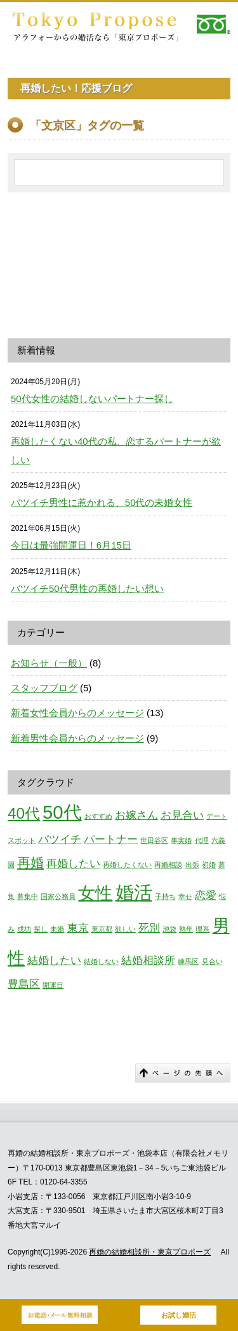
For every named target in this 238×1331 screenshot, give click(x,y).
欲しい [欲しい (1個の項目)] (125, 929)
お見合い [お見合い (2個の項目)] (182, 815)
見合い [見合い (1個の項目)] (212, 961)
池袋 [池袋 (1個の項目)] (169, 929)
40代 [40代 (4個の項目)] (24, 813)
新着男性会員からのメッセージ (77, 738)
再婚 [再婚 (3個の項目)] (30, 862)
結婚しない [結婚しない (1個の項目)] (101, 961)
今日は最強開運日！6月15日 (71, 545)
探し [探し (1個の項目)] (41, 929)
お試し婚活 (178, 1315)
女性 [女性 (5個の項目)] (95, 893)
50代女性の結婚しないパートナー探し (92, 398)
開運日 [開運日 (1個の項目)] (53, 985)
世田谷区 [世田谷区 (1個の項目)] (154, 840)
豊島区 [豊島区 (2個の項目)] (24, 984)
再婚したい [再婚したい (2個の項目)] (73, 864)
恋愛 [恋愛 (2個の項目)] (205, 895)
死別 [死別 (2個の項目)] (149, 928)
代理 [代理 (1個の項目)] (202, 840)
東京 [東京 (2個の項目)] (78, 928)
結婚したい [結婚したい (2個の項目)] (54, 960)
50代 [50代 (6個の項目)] (62, 812)
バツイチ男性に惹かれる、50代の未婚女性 (101, 502)
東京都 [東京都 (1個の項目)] (101, 929)
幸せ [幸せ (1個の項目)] (185, 896)
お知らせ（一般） (49, 663)
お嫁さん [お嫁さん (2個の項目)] (136, 815)
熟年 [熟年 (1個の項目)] (186, 929)
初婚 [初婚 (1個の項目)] (209, 864)
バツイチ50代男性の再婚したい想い (87, 588)
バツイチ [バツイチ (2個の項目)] (59, 839)
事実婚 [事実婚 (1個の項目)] (181, 840)
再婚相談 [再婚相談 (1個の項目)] (168, 864)
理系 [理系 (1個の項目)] (202, 929)
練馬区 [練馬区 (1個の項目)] (188, 961)
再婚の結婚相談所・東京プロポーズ (150, 1252)
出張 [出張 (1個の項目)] (192, 864)
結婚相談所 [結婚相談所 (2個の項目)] (148, 960)
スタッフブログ (44, 687)
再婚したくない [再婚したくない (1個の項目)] (127, 864)
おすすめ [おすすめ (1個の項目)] (98, 816)
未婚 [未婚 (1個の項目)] (57, 929)
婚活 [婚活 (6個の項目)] (134, 892)
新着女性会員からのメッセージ (77, 712)
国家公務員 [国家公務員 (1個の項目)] (58, 896)
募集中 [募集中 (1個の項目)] (27, 896)
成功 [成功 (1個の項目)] (24, 929)
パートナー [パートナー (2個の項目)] (111, 839)
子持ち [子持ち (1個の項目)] (165, 896)
